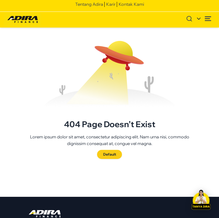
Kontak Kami (131, 4)
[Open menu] (208, 18)
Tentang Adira (89, 4)
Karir (111, 4)
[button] (201, 200)
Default (109, 154)
